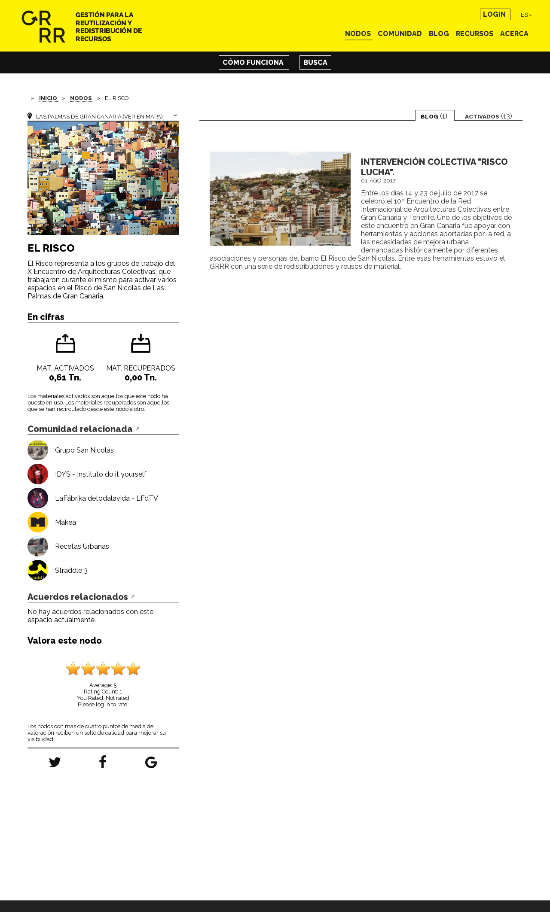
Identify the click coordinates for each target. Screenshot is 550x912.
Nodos (359, 34)
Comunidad (401, 34)
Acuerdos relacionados (78, 597)
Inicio (48, 98)
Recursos (475, 34)
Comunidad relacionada (80, 429)
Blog (440, 34)
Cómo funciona (254, 62)
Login (495, 14)
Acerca (514, 34)
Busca (315, 62)
